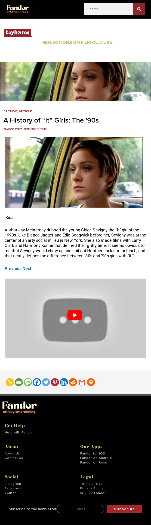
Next (26, 268)
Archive (10, 111)
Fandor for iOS (92, 453)
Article (25, 111)
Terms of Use (91, 483)
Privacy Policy (91, 488)
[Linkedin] (64, 382)
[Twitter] (46, 382)
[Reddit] (73, 382)
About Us (12, 453)
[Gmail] (82, 382)
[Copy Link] (10, 382)
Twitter (10, 493)
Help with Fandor (19, 432)
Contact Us (14, 458)
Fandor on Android (96, 458)
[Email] (19, 382)
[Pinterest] (55, 382)
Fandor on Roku (93, 462)
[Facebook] (37, 382)
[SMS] (28, 382)
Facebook (13, 488)
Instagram (13, 483)
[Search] (139, 9)
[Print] (91, 382)
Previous (13, 268)
